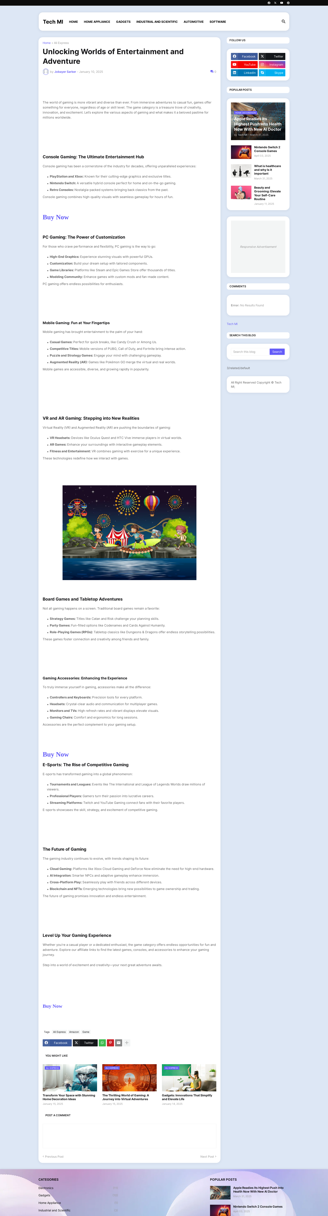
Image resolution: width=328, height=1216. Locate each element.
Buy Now (56, 217)
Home (73, 21)
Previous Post (54, 1156)
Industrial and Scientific (157, 21)
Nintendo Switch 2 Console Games (267, 149)
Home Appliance (97, 21)
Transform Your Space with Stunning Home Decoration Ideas (69, 1097)
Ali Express (61, 43)
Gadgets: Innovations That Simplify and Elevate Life (187, 1097)
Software (218, 21)
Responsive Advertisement (258, 246)
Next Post (207, 1156)
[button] (283, 21)
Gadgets (123, 21)
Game (85, 1031)
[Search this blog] (251, 352)
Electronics (78, 1188)
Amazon (74, 1031)
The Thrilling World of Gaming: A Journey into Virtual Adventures (125, 1097)
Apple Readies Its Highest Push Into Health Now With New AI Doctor (258, 1189)
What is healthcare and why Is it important (267, 169)
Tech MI (53, 22)
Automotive (194, 21)
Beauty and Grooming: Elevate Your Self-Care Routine (267, 193)
